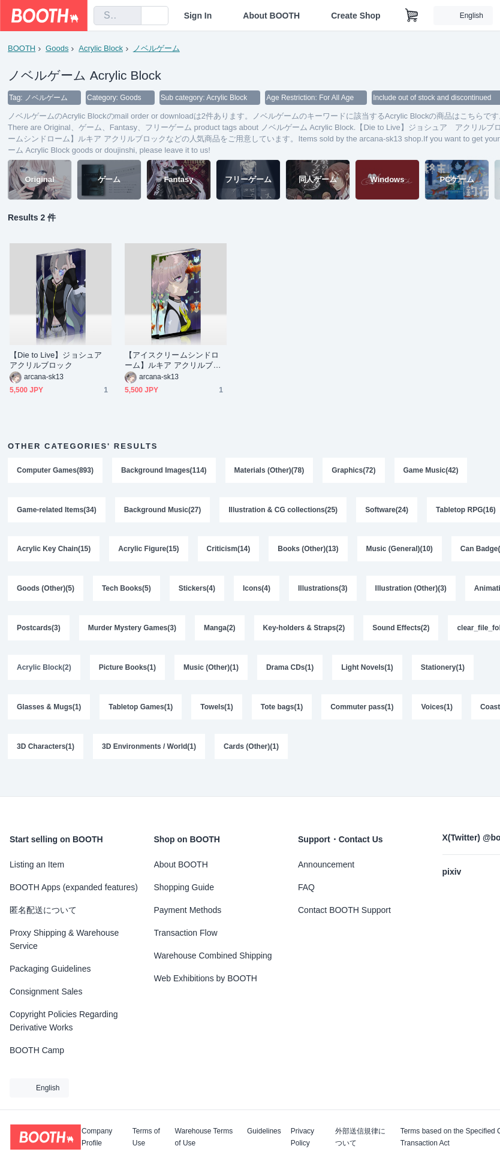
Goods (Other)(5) (45, 589)
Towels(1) (217, 708)
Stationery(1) (443, 668)
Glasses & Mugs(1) (49, 708)
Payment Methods (188, 910)
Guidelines (264, 1131)
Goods (57, 48)
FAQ (306, 887)
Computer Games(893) (55, 471)
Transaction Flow (186, 933)
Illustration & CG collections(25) (283, 510)
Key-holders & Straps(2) (304, 629)
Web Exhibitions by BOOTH (205, 978)
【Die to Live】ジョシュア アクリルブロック (60, 360)
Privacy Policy (302, 1137)
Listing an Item (37, 864)
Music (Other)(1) (211, 668)
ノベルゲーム (156, 48)
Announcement (326, 864)
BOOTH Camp (37, 1050)
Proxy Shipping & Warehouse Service (64, 939)
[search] (129, 16)
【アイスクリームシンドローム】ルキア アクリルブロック (173, 361)
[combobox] (117, 15)
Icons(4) (256, 589)
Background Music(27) (162, 510)
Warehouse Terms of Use (204, 1137)
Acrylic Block (101, 48)
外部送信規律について (360, 1137)
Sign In (198, 15)
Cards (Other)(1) (251, 747)
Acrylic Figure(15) (148, 550)
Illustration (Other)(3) (411, 589)
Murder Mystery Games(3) (132, 629)
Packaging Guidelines (50, 968)
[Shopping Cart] (411, 15)
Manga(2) (220, 629)
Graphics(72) (353, 471)
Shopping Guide (184, 887)
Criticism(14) (229, 550)
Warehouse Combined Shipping (213, 955)
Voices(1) (437, 708)
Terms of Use (146, 1137)
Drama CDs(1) (290, 668)
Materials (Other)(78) (269, 471)
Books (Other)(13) (308, 550)
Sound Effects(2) (400, 629)
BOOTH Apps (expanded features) (74, 887)
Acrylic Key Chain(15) (54, 550)
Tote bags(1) (282, 708)
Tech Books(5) (126, 589)
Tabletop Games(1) (141, 708)
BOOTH (21, 48)
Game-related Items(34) (57, 510)
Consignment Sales (46, 991)
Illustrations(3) (323, 589)
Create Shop (355, 15)
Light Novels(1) (367, 668)
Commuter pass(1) (361, 708)
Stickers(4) (197, 589)
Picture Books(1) (127, 668)
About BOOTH (271, 15)
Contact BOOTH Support (344, 910)
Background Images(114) (164, 471)
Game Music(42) (431, 471)
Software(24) (386, 510)
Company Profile (97, 1137)
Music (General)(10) (399, 550)
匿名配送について (43, 910)
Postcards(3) (39, 629)
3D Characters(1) (45, 747)
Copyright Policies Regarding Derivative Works (64, 1020)
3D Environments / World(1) (149, 747)
